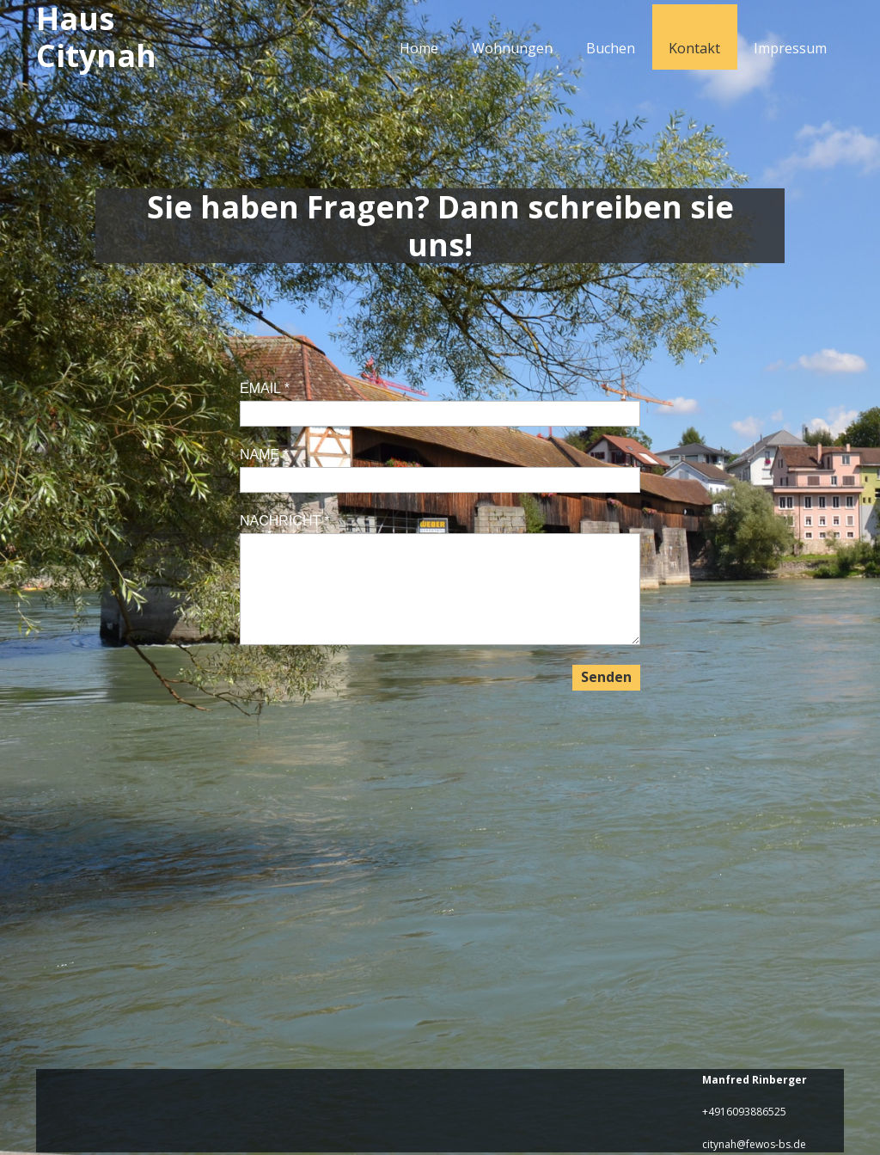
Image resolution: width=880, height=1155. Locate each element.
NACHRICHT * (285, 520)
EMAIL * (265, 388)
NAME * (264, 454)
